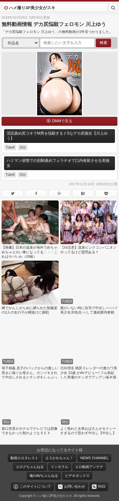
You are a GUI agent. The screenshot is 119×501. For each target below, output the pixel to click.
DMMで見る (62, 121)
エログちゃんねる (30, 467)
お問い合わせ (74, 486)
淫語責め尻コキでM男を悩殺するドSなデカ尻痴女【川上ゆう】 (57, 136)
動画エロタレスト (24, 458)
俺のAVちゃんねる (44, 476)
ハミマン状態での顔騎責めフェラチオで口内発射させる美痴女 (58, 163)
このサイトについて (35, 486)
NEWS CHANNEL (94, 458)
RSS (101, 486)
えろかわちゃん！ (59, 458)
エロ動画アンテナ (89, 467)
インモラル (59, 467)
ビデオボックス (77, 476)
